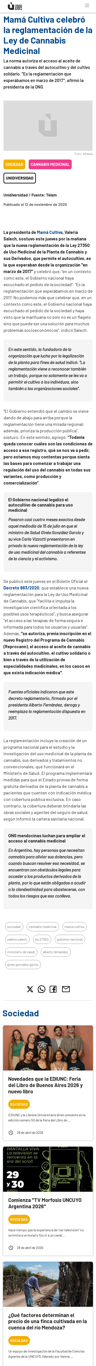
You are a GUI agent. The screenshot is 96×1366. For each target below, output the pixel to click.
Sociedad (14, 164)
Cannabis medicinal (50, 164)
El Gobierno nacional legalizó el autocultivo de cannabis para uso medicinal (40, 505)
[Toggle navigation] (87, 5)
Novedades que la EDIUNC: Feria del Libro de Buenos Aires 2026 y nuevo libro (45, 1085)
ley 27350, (42, 939)
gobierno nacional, (70, 939)
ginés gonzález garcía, (23, 964)
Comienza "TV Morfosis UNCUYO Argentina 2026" (45, 1203)
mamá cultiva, (75, 927)
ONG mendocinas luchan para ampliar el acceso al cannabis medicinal (46, 838)
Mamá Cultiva (50, 232)
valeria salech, (17, 939)
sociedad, (14, 927)
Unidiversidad (19, 178)
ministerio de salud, (21, 952)
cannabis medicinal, (43, 927)
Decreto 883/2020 (21, 587)
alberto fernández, (56, 952)
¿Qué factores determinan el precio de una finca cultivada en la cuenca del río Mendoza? (47, 1321)
